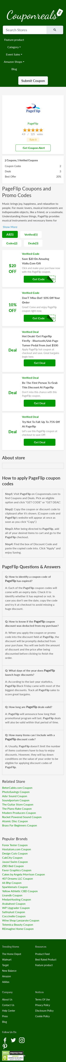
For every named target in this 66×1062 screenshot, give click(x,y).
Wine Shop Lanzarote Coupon (20, 920)
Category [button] (13, 47)
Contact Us (8, 1005)
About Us (7, 999)
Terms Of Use (42, 999)
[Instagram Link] (22, 1039)
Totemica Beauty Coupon (17, 924)
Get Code (39, 279)
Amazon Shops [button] (13, 61)
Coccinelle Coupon (14, 916)
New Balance (9, 970)
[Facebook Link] (5, 1039)
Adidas (5, 981)
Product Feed (42, 953)
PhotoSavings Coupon (16, 791)
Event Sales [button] (13, 54)
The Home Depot (11, 953)
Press (5, 1016)
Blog (14, 69)
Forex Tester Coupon (15, 845)
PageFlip (33, 123)
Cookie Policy (42, 1016)
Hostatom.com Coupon (16, 849)
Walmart (6, 959)
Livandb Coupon (12, 895)
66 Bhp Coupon (11, 882)
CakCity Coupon (12, 857)
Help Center (8, 1010)
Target (5, 965)
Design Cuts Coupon (15, 853)
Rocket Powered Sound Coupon (22, 817)
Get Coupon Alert (32, 147)
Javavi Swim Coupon (15, 861)
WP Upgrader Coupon (16, 907)
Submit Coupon (33, 80)
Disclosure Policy (44, 1010)
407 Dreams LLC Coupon (17, 878)
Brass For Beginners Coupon (19, 825)
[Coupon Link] (33, 268)
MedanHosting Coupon (16, 899)
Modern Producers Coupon (19, 812)
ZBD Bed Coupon (13, 866)
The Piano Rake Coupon (17, 808)
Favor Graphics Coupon (16, 870)
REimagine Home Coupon (18, 928)
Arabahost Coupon (14, 903)
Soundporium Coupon (15, 800)
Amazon (6, 976)
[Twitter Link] (14, 1039)
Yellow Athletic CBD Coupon (20, 891)
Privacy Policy (42, 1005)
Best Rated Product (45, 959)
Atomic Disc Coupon (15, 821)
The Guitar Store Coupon (17, 804)
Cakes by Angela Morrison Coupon (23, 874)
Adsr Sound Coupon (14, 796)
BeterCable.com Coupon (17, 787)
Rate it (33, 139)
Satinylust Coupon (13, 912)
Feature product (14, 39)
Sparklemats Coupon (15, 886)
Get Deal (39, 362)
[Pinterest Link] (5, 1046)
